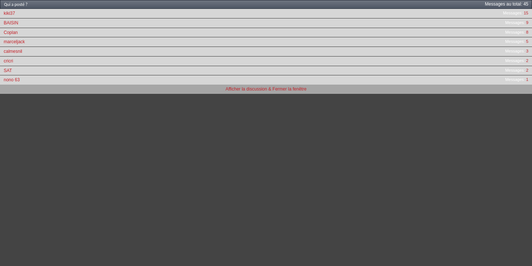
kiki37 (9, 13)
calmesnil (13, 51)
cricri (8, 61)
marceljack (14, 41)
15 (526, 13)
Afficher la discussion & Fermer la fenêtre (265, 89)
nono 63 (12, 79)
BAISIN (11, 22)
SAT (8, 70)
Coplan (11, 32)
